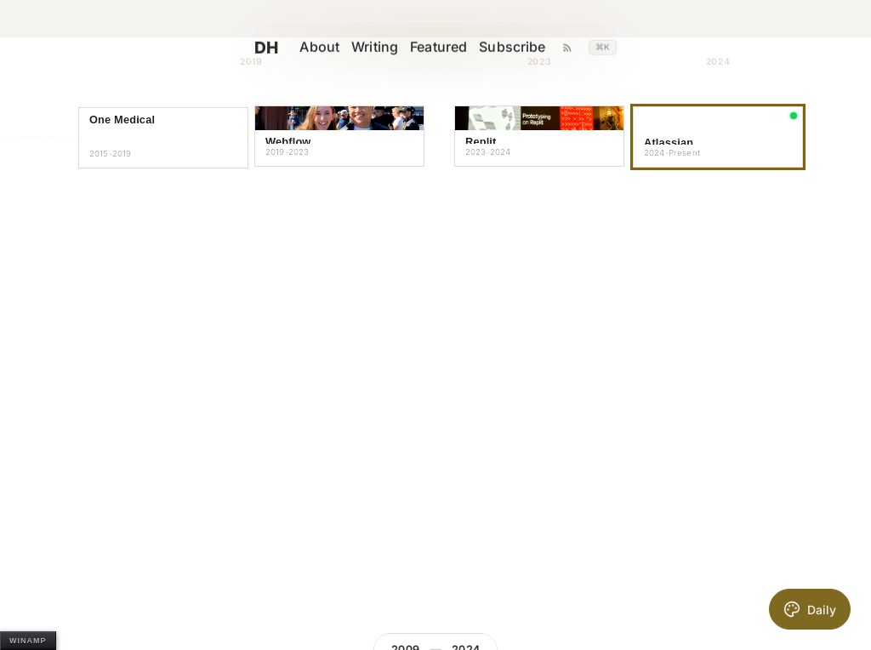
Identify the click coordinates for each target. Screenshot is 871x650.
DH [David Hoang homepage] (289, 47)
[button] (163, 137)
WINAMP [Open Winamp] (28, 640)
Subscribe (520, 47)
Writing (383, 47)
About (327, 47)
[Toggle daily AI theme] (810, 609)
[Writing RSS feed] (575, 47)
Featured (446, 47)
